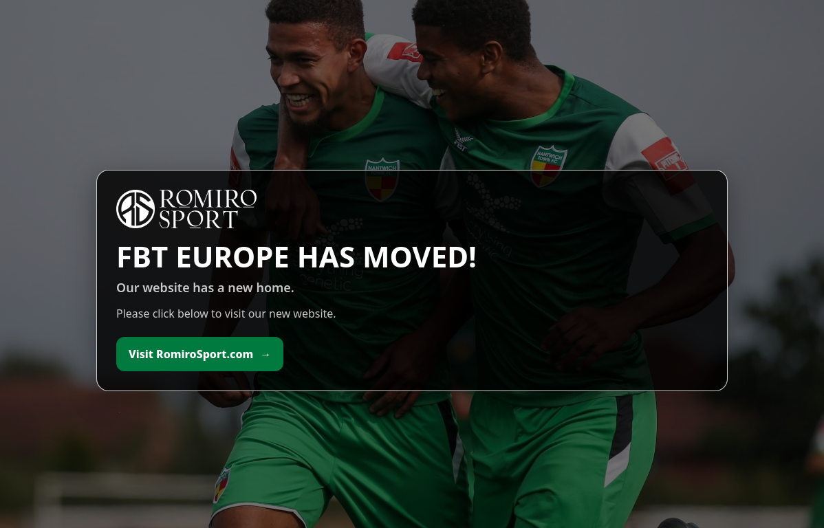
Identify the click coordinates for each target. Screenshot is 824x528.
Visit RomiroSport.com (200, 354)
